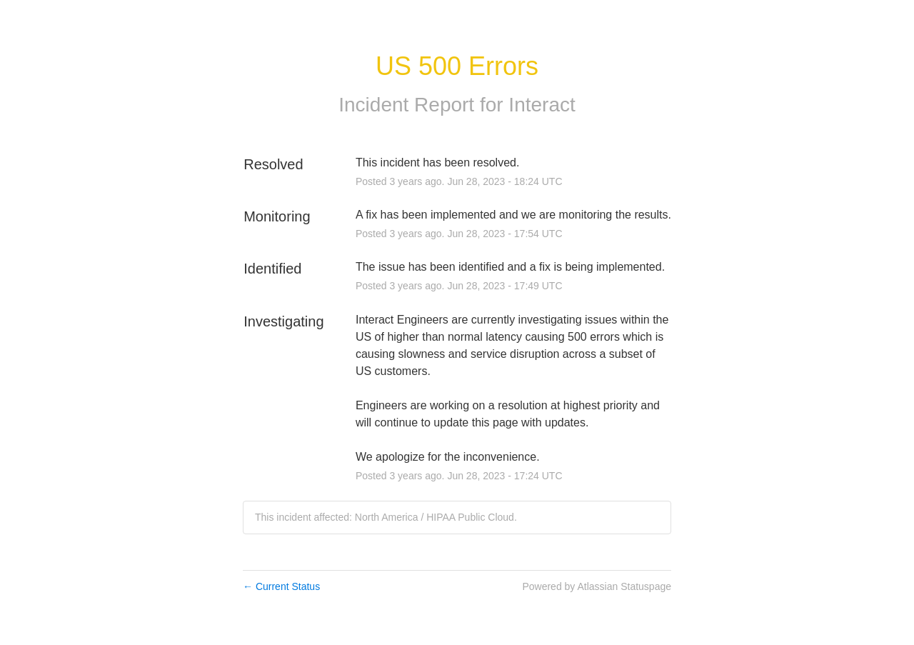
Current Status (281, 586)
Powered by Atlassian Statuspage (596, 586)
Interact (541, 105)
